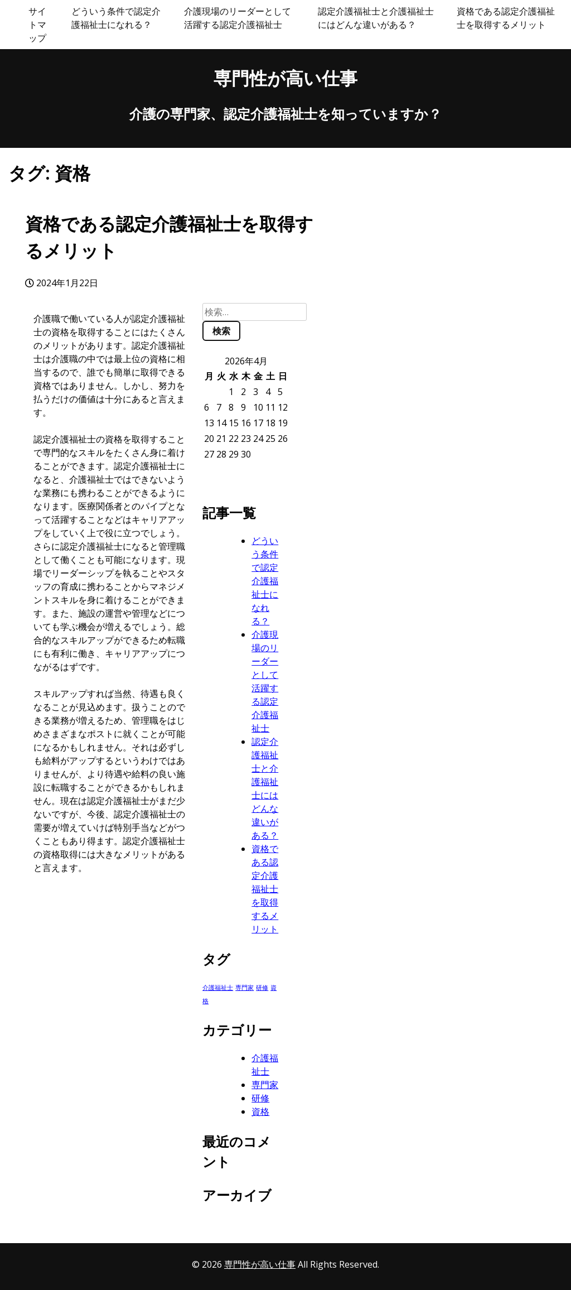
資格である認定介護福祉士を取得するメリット (506, 18)
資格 (260, 1111)
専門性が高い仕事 (285, 78)
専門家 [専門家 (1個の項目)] (244, 987)
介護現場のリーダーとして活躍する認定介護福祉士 (237, 18)
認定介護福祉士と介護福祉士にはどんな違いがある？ (376, 18)
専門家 (264, 1085)
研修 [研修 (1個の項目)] (262, 987)
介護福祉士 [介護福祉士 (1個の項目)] (217, 987)
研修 (260, 1098)
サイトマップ (37, 24)
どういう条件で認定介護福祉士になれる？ (116, 18)
